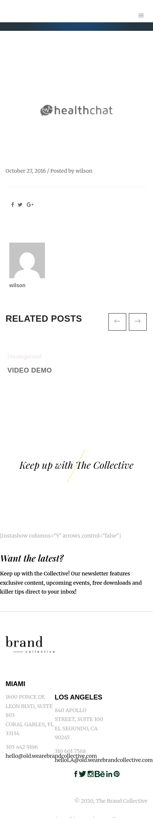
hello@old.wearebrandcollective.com (51, 756)
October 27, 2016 (26, 171)
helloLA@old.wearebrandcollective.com (104, 760)
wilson (84, 171)
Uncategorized (24, 356)
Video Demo (29, 370)
